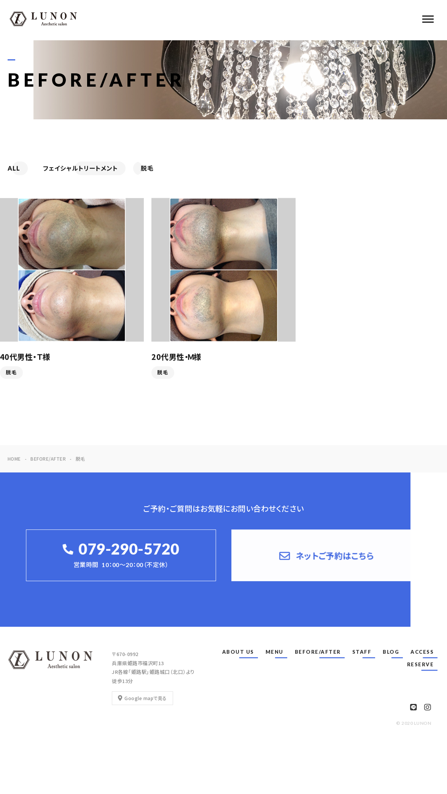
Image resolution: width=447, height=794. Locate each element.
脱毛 (11, 373)
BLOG (391, 652)
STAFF (362, 652)
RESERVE (420, 664)
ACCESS (422, 652)
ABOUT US (238, 652)
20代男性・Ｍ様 (176, 357)
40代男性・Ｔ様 (25, 357)
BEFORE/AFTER (318, 652)
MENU (274, 652)
